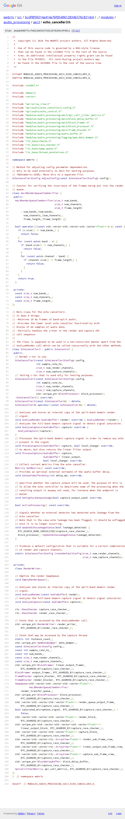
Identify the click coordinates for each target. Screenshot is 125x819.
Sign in (117, 5)
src (19, 17)
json (118, 813)
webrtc (9, 17)
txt (110, 813)
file (76, 30)
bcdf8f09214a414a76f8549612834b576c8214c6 (59, 17)
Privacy (31, 813)
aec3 (36, 22)
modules (107, 17)
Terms (40, 813)
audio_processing (17, 22)
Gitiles (21, 813)
